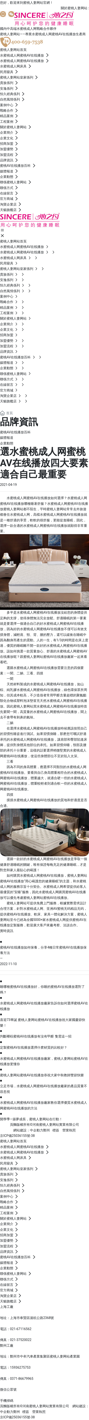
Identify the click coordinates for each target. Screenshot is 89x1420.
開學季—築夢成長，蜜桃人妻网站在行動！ (31, 1119)
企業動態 (6, 443)
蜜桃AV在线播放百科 (15, 432)
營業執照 (69, 1130)
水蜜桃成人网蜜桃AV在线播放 (42, 875)
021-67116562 (20, 1329)
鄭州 (46, 1130)
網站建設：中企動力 (28, 1130)
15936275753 (20, 1367)
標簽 (55, 1130)
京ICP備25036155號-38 (17, 1136)
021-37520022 (20, 1340)
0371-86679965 (21, 1378)
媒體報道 (6, 438)
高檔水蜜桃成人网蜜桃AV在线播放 (58, 514)
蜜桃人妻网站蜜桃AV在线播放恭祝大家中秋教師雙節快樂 (42, 1075)
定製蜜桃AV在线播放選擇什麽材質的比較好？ (33, 1047)
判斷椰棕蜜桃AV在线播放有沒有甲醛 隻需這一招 (35, 1036)
